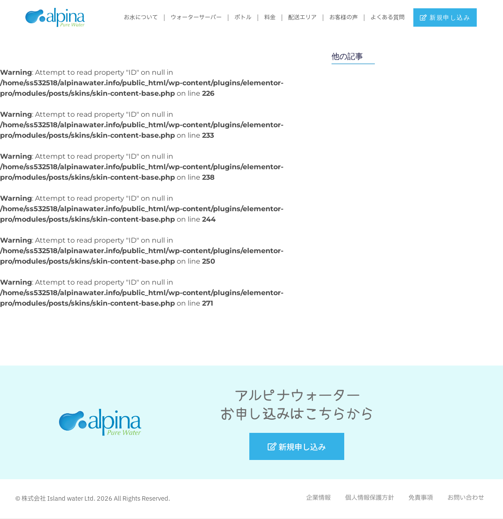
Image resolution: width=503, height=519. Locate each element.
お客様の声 (339, 17)
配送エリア (298, 17)
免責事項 (421, 497)
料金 (265, 17)
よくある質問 (383, 17)
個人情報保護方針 (369, 497)
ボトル (238, 17)
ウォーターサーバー (191, 17)
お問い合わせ (465, 497)
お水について (136, 17)
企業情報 (318, 497)
